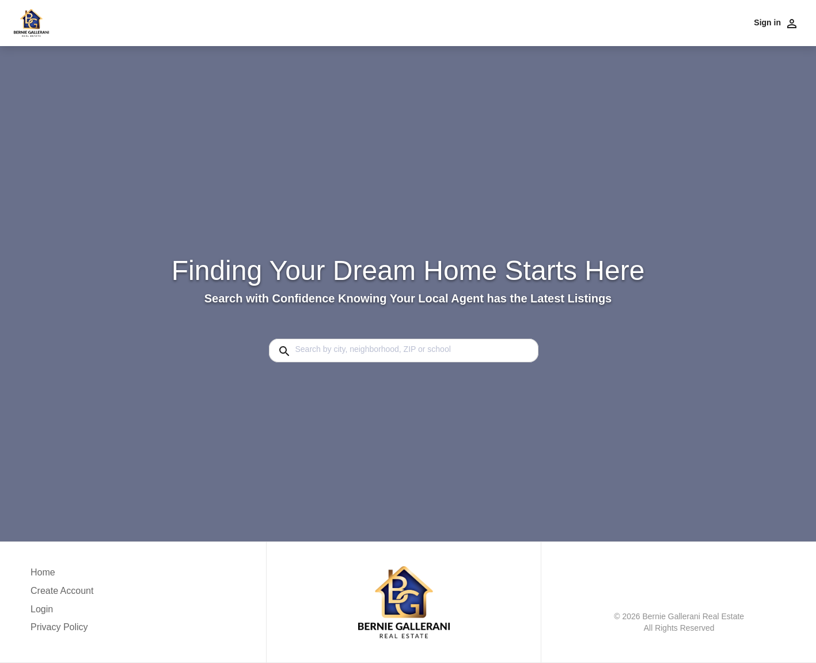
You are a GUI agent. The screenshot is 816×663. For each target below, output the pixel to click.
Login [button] (42, 609)
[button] (62, 612)
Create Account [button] (62, 591)
